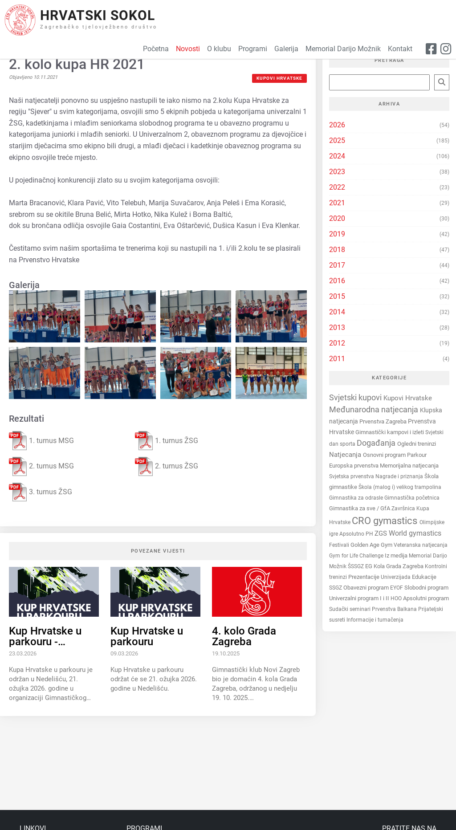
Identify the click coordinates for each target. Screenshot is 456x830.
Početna (156, 49)
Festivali (339, 545)
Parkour (417, 455)
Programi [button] (252, 49)
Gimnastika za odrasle (356, 498)
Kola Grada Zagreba (399, 566)
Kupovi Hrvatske (279, 78)
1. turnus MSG (41, 440)
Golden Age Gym (372, 544)
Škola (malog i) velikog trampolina (399, 487)
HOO (397, 598)
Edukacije (424, 577)
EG (369, 566)
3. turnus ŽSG (40, 492)
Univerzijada (396, 577)
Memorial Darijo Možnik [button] (343, 49)
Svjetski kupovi (356, 397)
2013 (337, 327)
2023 (337, 171)
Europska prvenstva (354, 465)
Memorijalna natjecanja (409, 465)
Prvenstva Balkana (395, 609)
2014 (337, 312)
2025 (337, 140)
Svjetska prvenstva (352, 476)
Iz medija (397, 555)
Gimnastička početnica (412, 497)
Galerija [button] (286, 49)
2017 (337, 265)
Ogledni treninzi (416, 443)
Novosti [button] (188, 49)
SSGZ (336, 588)
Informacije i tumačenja (374, 620)
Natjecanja (346, 455)
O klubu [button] (219, 49)
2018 (337, 249)
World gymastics (415, 533)
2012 (337, 343)
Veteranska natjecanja (421, 545)
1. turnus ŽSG (166, 440)
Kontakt (400, 49)
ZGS (382, 533)
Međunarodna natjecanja (374, 409)
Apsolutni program (426, 598)
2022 (337, 187)
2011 (337, 358)
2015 (337, 296)
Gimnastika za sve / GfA (360, 508)
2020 (337, 218)
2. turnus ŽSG (166, 466)
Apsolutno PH (357, 534)
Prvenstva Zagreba (383, 421)
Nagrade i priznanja (399, 476)
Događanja (377, 443)
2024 (337, 156)
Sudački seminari (350, 609)
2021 (337, 203)
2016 (337, 281)
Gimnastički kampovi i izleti (390, 432)
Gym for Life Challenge (357, 556)
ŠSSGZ (356, 566)
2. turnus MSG (41, 466)
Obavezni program (366, 587)
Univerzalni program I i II (360, 598)
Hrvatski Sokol (97, 15)
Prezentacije (364, 577)
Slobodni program (426, 587)
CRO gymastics (385, 520)
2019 (337, 234)
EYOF (397, 588)
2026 (337, 125)
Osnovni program (385, 455)
